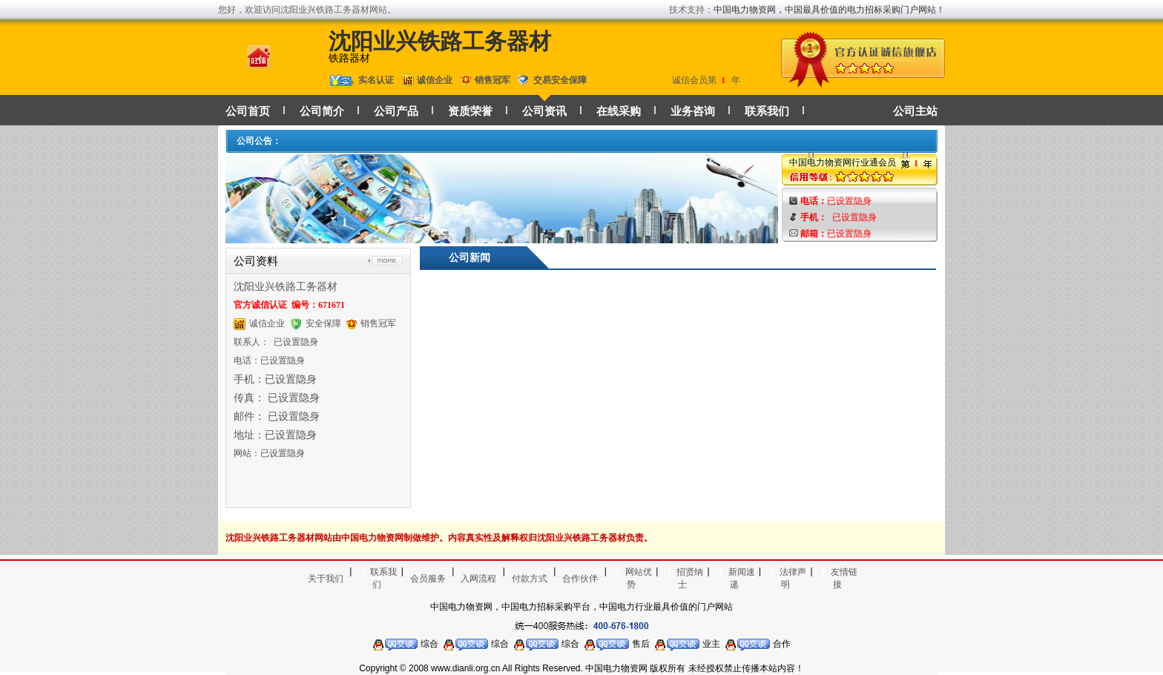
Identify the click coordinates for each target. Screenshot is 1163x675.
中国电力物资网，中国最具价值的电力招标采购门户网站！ (829, 9)
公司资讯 (544, 111)
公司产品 (396, 111)
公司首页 (247, 111)
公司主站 (915, 111)
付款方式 (529, 578)
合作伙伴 (580, 578)
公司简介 (322, 111)
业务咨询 (693, 111)
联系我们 (767, 111)
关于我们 (325, 578)
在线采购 (618, 111)
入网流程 (478, 578)
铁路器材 (349, 58)
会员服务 (428, 578)
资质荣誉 (470, 111)
